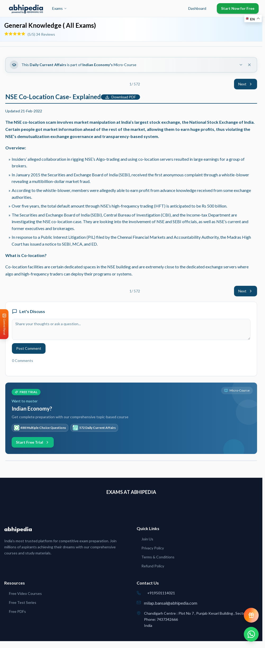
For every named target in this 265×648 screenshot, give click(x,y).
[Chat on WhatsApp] (251, 634)
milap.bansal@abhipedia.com (170, 602)
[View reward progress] (251, 615)
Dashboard (197, 8)
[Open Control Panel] (4, 324)
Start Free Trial (33, 442)
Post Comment (28, 348)
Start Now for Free (237, 8)
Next (245, 84)
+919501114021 (161, 593)
